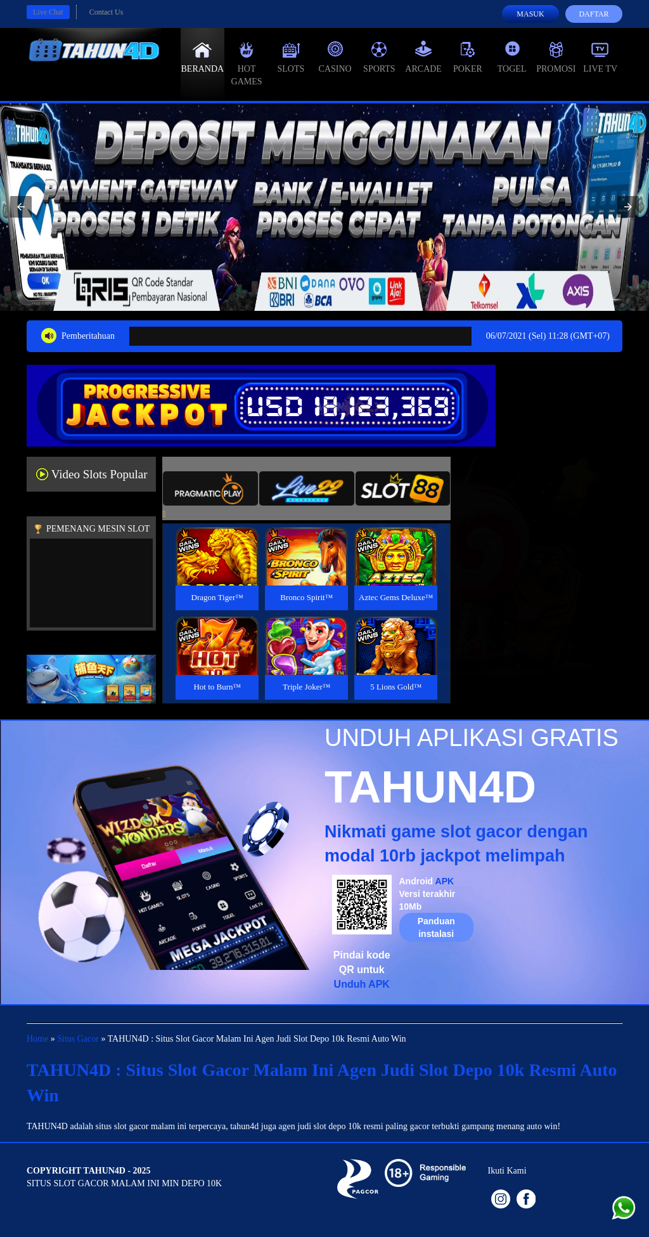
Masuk (530, 14)
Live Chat (48, 12)
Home (37, 1039)
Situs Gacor (78, 1039)
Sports (379, 57)
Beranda (202, 57)
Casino (335, 57)
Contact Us (106, 12)
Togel (512, 57)
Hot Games (246, 63)
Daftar (593, 14)
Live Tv (600, 57)
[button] (21, 207)
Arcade (423, 57)
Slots (290, 57)
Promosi (555, 57)
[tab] (210, 488)
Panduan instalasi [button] (436, 927)
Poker (467, 57)
